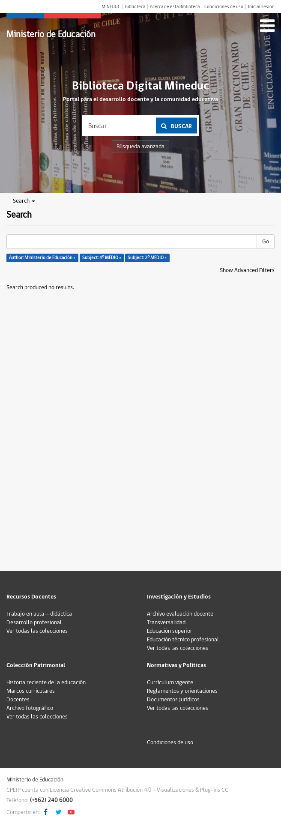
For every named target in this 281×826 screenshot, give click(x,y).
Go (265, 241)
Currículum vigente (170, 682)
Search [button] (24, 201)
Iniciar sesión (261, 6)
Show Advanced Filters (247, 270)
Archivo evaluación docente (180, 614)
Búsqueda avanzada (140, 146)
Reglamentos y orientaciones (182, 691)
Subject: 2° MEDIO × (147, 257)
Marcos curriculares (30, 691)
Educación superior (169, 631)
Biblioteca (135, 6)
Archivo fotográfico (29, 708)
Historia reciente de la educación (46, 682)
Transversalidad (166, 622)
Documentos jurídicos (173, 699)
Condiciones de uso (223, 6)
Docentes (18, 699)
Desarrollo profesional (34, 622)
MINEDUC (111, 6)
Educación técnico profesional (183, 639)
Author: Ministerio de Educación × (42, 257)
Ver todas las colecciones (37, 631)
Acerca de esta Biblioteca (175, 6)
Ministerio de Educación (51, 34)
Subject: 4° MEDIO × (101, 257)
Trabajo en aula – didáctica (39, 614)
